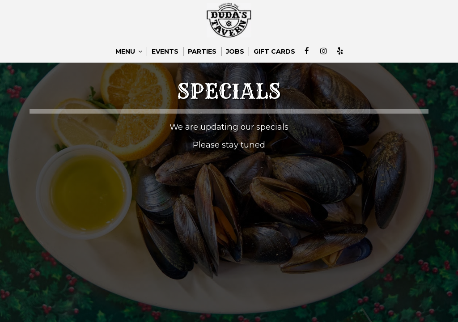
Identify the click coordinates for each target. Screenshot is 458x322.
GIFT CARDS (274, 51)
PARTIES (202, 51)
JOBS (235, 51)
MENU (128, 51)
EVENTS (165, 51)
